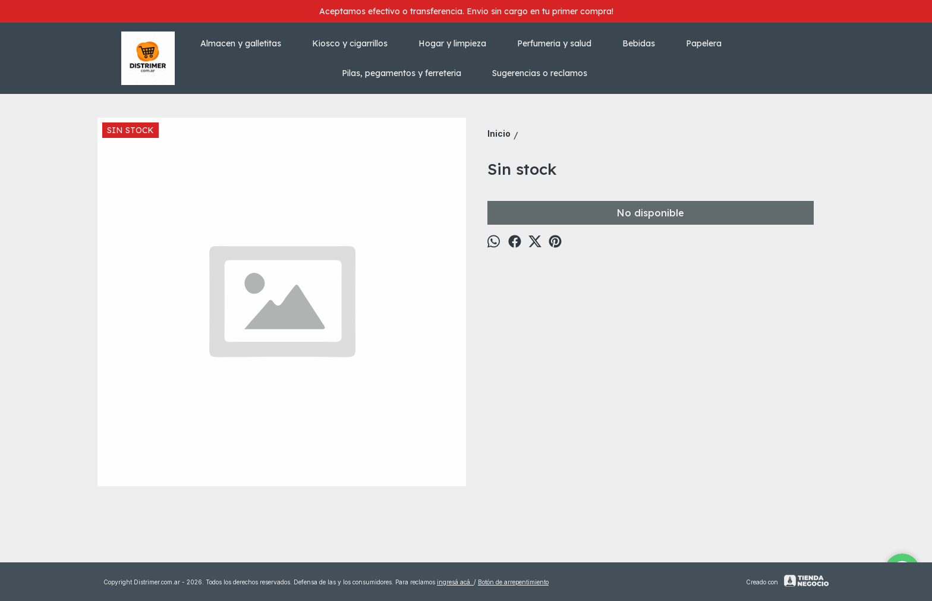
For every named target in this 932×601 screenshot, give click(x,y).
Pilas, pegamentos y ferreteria (407, 73)
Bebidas (644, 43)
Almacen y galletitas (246, 43)
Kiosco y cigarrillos (355, 43)
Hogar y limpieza (458, 43)
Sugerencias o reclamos (539, 73)
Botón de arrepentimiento (513, 582)
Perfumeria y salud (560, 43)
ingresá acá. (455, 582)
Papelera (709, 43)
